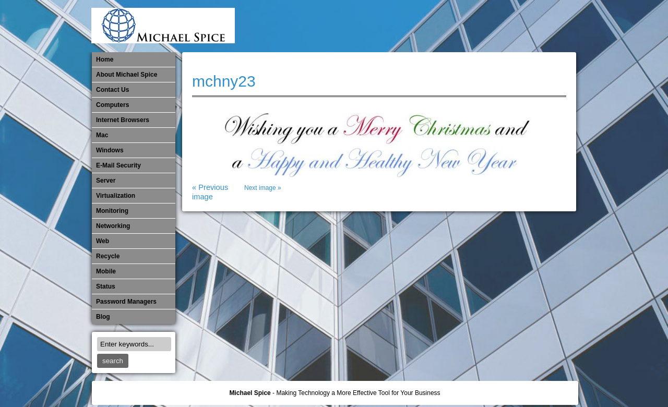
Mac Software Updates (428, 26)
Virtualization (115, 195)
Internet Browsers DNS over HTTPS (410, 26)
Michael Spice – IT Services (445, 26)
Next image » (262, 187)
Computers (112, 105)
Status (105, 286)
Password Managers (548, 26)
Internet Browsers (122, 120)
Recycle (108, 256)
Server (105, 180)
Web (102, 241)
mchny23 (224, 81)
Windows (110, 150)
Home (104, 59)
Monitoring (479, 26)
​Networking (497, 26)
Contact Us (112, 89)
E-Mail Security (393, 26)
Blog (103, 316)
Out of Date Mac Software (514, 26)
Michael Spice (249, 393)
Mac (102, 135)
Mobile (462, 26)
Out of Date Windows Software (531, 26)
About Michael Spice (126, 74)
